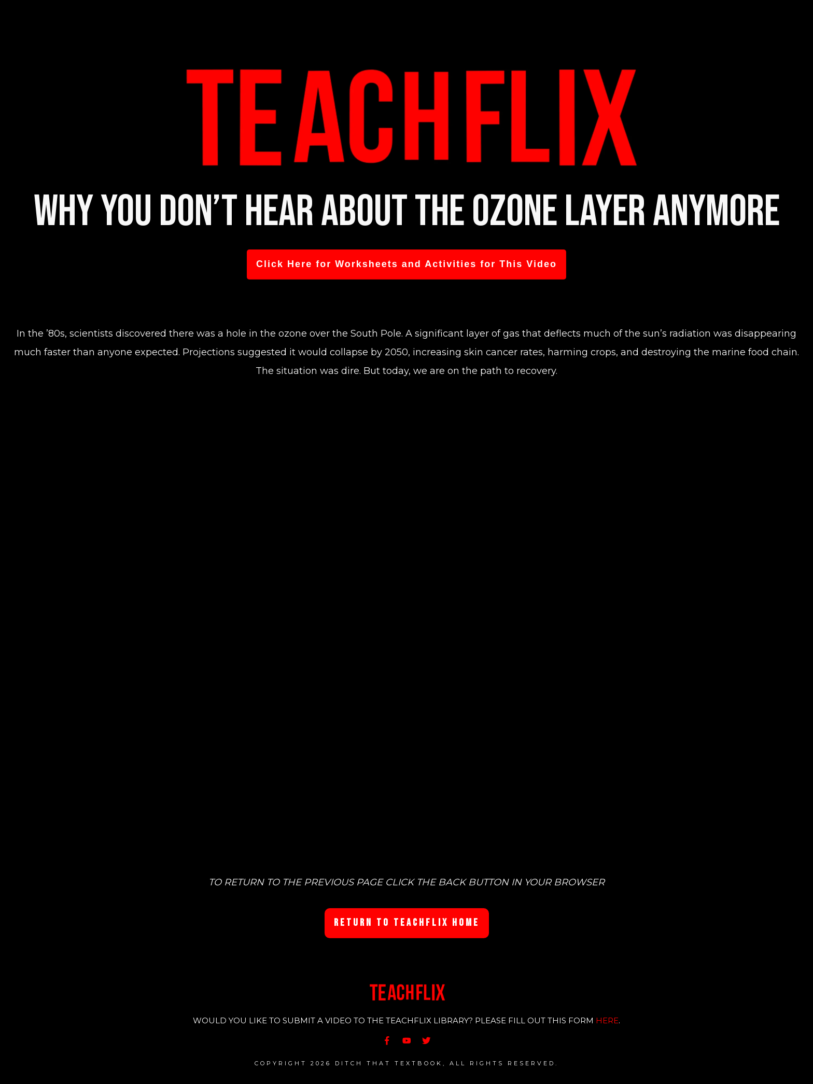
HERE (607, 1020)
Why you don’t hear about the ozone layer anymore (407, 212)
